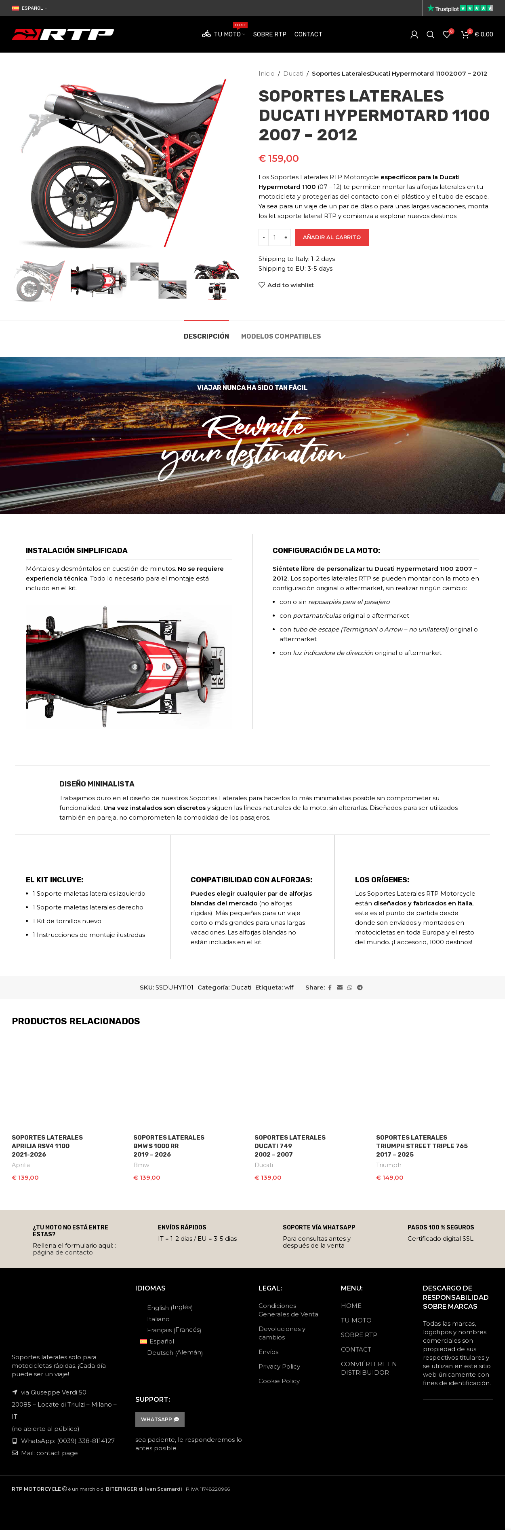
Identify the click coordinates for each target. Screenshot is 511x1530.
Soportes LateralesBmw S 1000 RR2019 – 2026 (168, 1146)
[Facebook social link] (329, 987)
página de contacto (63, 1250)
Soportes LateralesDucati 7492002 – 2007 (290, 1146)
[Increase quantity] (286, 237)
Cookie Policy (279, 1378)
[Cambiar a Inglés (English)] (171, 1305)
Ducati (293, 73)
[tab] (206, 332)
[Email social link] (339, 987)
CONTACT (356, 1347)
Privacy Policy (279, 1364)
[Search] (431, 34)
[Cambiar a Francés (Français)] (171, 1327)
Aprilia (21, 1165)
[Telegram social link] (360, 987)
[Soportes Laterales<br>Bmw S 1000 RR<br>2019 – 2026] (192, 1083)
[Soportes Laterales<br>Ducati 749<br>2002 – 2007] (313, 1083)
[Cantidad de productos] (275, 237)
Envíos (268, 1349)
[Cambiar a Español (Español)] (171, 1339)
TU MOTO (356, 1318)
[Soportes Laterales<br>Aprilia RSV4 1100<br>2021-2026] (70, 1083)
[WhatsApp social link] (350, 987)
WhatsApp (160, 1417)
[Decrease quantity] (264, 237)
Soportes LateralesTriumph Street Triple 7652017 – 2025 (422, 1146)
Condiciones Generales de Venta (288, 1307)
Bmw (141, 1165)
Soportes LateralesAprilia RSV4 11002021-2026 (47, 1146)
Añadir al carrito (332, 237)
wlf (288, 987)
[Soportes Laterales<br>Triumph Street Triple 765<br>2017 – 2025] (435, 1083)
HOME (351, 1303)
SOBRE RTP (359, 1332)
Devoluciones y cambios (282, 1330)
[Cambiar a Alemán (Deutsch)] (171, 1350)
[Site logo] (460, 7)
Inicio (267, 73)
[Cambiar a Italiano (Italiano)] (171, 1316)
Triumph (389, 1165)
